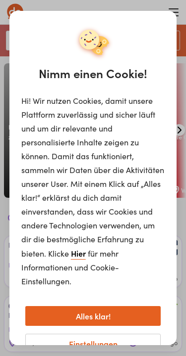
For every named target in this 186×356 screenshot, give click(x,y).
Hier (78, 253)
